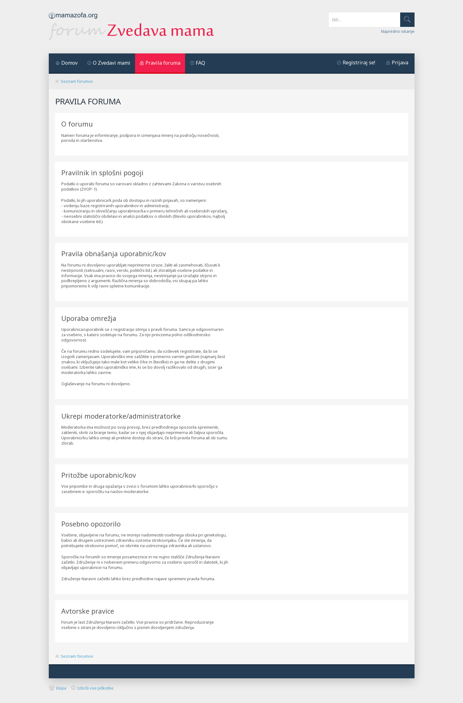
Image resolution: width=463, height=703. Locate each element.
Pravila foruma (162, 62)
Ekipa (61, 688)
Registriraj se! (359, 62)
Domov (69, 62)
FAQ (200, 62)
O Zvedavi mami (111, 62)
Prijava (400, 62)
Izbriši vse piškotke (95, 688)
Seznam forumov (77, 81)
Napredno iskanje (398, 31)
